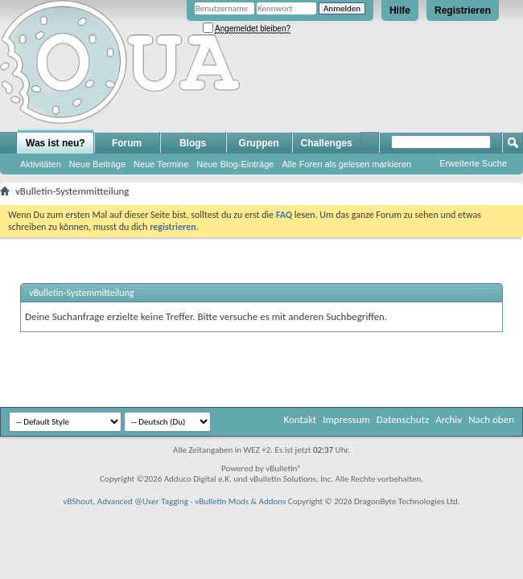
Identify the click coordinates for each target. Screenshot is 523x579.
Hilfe (399, 10)
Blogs (192, 143)
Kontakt (299, 419)
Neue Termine (161, 164)
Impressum (346, 419)
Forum (127, 143)
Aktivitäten (40, 164)
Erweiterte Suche (473, 163)
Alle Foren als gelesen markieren (346, 164)
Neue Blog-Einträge (235, 164)
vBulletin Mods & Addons (240, 501)
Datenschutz (403, 419)
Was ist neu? (55, 143)
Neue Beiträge (97, 164)
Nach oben (491, 419)
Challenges (326, 143)
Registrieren (462, 10)
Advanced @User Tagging (142, 501)
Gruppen (259, 143)
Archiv (448, 419)
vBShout (78, 501)
